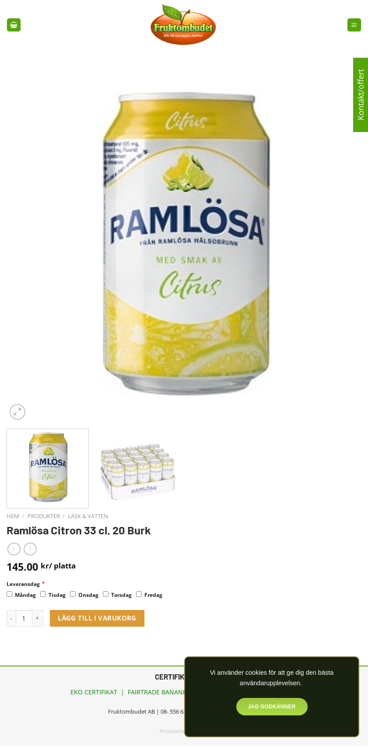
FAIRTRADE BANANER (159, 692)
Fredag (149, 595)
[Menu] (354, 25)
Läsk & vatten (88, 516)
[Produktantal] (24, 618)
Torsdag (117, 595)
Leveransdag (23, 584)
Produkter (44, 516)
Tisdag (53, 595)
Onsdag (84, 595)
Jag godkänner (271, 707)
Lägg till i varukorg (97, 618)
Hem (13, 516)
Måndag (21, 595)
